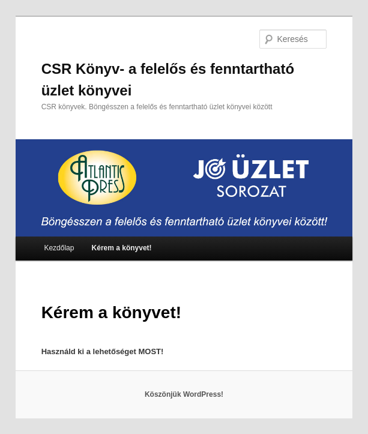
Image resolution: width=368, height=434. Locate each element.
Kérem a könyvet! (122, 248)
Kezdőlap (59, 248)
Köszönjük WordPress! (184, 394)
